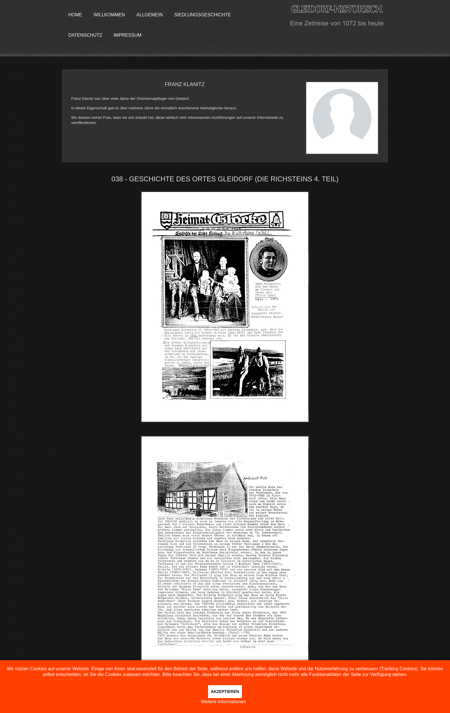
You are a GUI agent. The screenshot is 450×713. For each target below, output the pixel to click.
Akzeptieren (225, 691)
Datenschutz (85, 35)
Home (75, 14)
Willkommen (109, 14)
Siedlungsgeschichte (202, 14)
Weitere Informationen (223, 701)
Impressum (127, 35)
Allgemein (149, 14)
